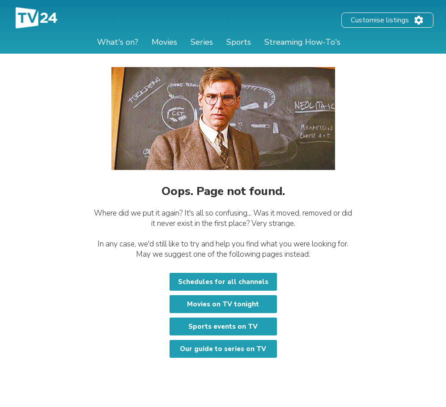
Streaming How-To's (302, 42)
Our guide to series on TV (223, 348)
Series (202, 42)
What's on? (117, 42)
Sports (238, 42)
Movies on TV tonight (223, 304)
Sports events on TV (223, 326)
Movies (164, 42)
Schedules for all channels (223, 281)
